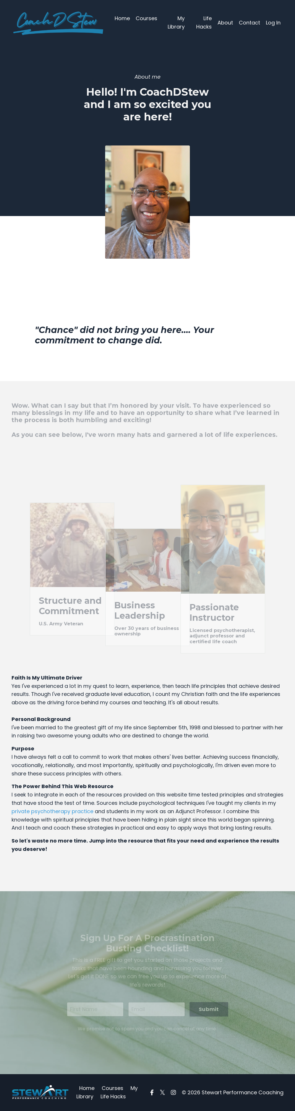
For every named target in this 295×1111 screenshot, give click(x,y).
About (225, 22)
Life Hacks (204, 22)
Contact (249, 22)
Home (122, 18)
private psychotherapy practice (52, 811)
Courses (146, 18)
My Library (176, 22)
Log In (273, 22)
